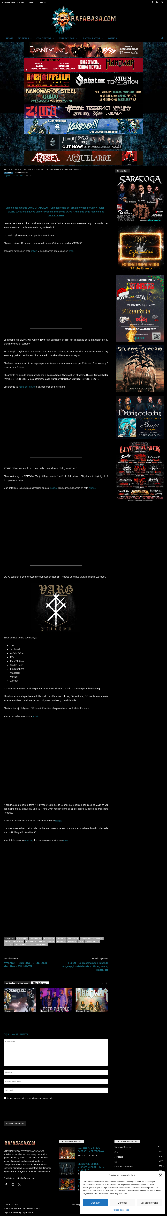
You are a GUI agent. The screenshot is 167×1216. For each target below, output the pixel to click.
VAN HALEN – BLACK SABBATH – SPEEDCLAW (91, 1150)
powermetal (31, 942)
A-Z (116, 1151)
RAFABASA (72, 942)
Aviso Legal (77, 1204)
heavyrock (97, 939)
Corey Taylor (35, 939)
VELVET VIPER (41, 944)
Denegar (122, 1202)
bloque (92, 488)
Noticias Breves (25, 169)
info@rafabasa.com (26, 1178)
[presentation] (28, 1111)
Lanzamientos (92, 38)
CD (115, 1161)
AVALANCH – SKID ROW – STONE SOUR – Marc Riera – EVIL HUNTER (26, 965)
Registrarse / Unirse (13, 2)
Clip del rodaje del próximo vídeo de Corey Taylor (77, 207)
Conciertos (45, 38)
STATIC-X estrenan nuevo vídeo (25, 211)
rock (81, 942)
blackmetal (22, 939)
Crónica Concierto (123, 1166)
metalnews (18, 942)
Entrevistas (68, 38)
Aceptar (95, 1202)
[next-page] (106, 983)
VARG (32, 944)
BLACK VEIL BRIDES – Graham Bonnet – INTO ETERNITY (91, 1166)
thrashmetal (21, 944)
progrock (61, 942)
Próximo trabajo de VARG (58, 211)
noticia (34, 251)
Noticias (25, 38)
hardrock (61, 939)
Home (9, 38)
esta (71, 251)
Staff (43, 2)
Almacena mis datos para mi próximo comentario (30, 1098)
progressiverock (46, 942)
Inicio (6, 169)
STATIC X (8, 944)
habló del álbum (27, 386)
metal (8, 942)
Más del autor (40, 983)
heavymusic (86, 939)
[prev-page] (102, 983)
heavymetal (73, 939)
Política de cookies (121, 1210)
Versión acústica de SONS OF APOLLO (27, 207)
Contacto (32, 2)
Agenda (112, 38)
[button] (160, 1175)
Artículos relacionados (17, 983)
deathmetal (49, 939)
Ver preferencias (149, 1202)
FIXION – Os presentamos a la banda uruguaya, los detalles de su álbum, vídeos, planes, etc (85, 966)
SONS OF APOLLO (92, 942)
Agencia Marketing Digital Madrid (19, 1212)
